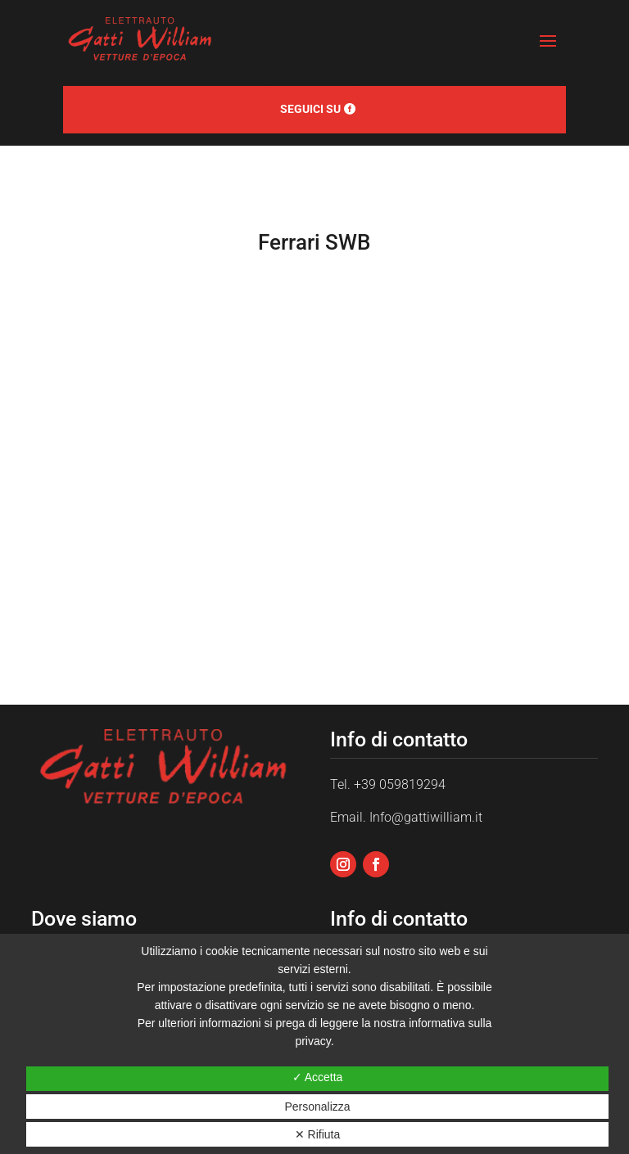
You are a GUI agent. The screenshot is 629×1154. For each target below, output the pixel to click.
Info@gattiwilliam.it (425, 817)
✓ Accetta (317, 1077)
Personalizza (317, 1106)
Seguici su (310, 108)
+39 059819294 (400, 784)
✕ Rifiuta (318, 1134)
